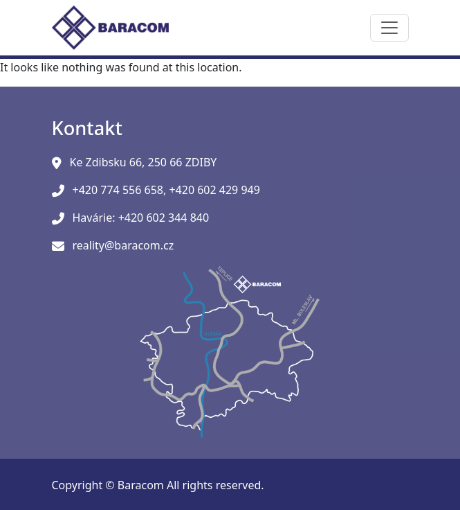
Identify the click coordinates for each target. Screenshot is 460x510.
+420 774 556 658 (118, 189)
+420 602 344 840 (163, 217)
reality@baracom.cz (123, 245)
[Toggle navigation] (389, 28)
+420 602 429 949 (214, 189)
